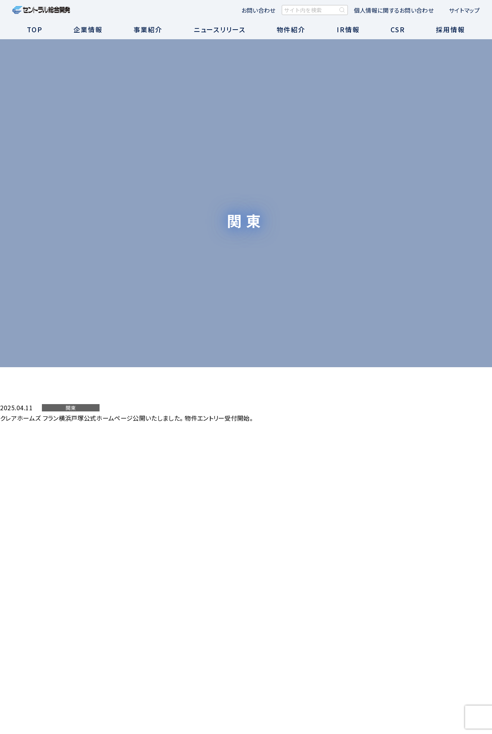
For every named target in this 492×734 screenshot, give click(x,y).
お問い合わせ (258, 10)
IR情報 (348, 29)
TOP (35, 29)
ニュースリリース (220, 29)
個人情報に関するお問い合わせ (394, 10)
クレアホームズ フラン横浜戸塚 (42, 418)
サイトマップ (464, 10)
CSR (398, 29)
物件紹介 (291, 29)
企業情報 (88, 29)
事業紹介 (148, 29)
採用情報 (450, 29)
